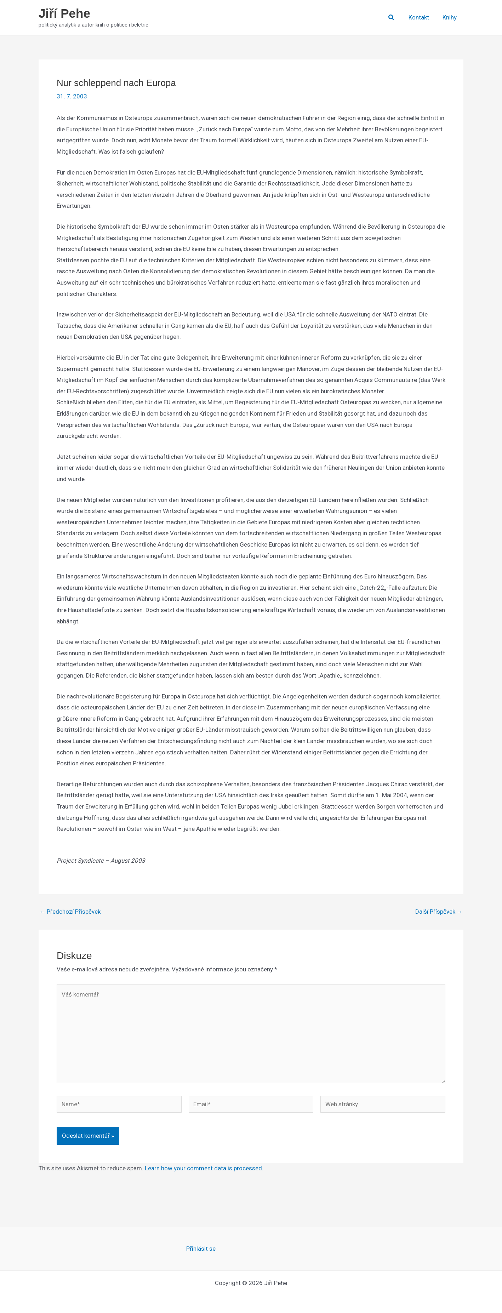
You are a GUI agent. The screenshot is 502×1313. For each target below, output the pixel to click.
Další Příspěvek (439, 912)
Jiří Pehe (64, 13)
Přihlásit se (201, 1248)
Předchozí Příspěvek (70, 912)
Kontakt (421, 17)
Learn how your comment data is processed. (204, 1168)
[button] (394, 17)
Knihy (450, 17)
